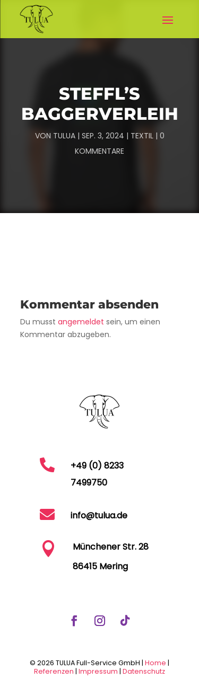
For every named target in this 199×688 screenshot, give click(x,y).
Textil (142, 135)
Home (155, 662)
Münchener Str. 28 (111, 547)
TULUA (64, 135)
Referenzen (54, 671)
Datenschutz (144, 671)
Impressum (99, 671)
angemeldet (81, 321)
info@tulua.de (99, 515)
